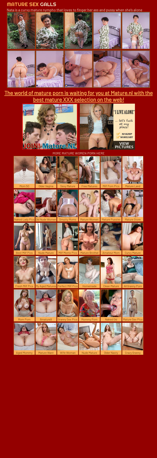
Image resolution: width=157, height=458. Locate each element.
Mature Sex (31, 4)
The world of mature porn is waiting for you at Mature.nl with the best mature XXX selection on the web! (78, 96)
